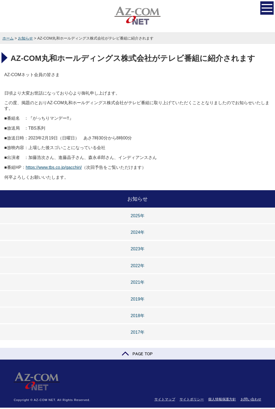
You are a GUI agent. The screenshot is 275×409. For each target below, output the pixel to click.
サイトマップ (164, 399)
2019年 (137, 299)
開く (267, 7)
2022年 (137, 265)
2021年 (137, 282)
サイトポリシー (191, 399)
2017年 (137, 332)
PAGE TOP (137, 354)
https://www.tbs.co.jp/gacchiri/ (54, 167)
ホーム (8, 38)
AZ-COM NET (137, 16)
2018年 (137, 315)
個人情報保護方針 (222, 399)
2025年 (137, 215)
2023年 (137, 249)
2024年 (137, 232)
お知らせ (25, 38)
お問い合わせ (250, 399)
